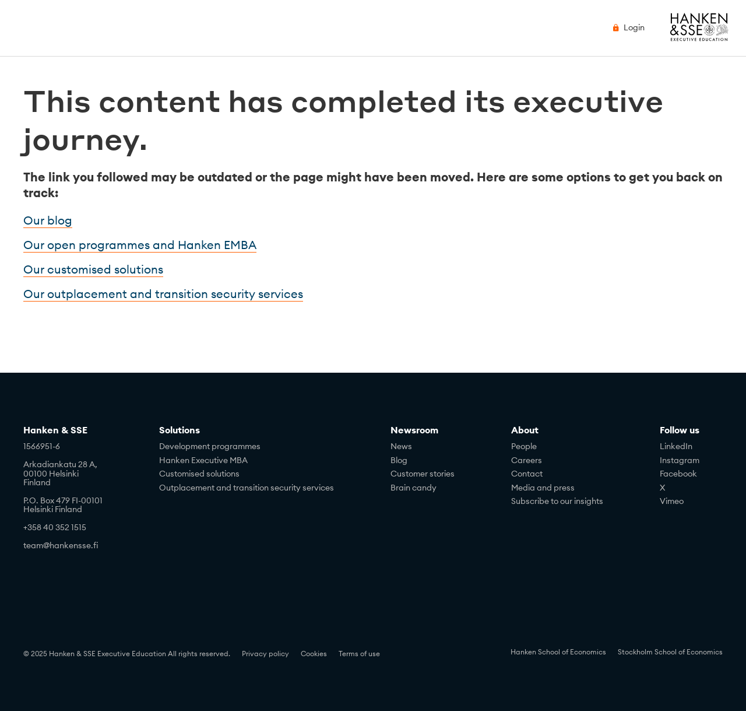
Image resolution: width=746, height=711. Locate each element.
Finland (37, 482)
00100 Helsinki (51, 473)
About (525, 430)
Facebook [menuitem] (678, 473)
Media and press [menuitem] (543, 487)
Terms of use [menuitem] (359, 653)
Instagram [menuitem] (679, 460)
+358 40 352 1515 (54, 527)
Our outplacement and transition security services (163, 293)
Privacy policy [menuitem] (265, 653)
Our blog (47, 220)
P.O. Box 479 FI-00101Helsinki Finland (63, 504)
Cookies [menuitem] (314, 653)
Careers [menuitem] (526, 460)
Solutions (179, 430)
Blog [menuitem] (398, 460)
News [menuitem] (401, 446)
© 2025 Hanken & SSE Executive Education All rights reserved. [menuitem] (126, 653)
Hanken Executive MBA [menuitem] (203, 460)
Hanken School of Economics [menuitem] (558, 652)
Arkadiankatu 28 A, (60, 464)
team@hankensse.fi (60, 545)
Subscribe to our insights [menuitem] (557, 501)
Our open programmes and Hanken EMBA (139, 244)
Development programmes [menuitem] (210, 446)
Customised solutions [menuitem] (199, 473)
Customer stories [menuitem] (422, 473)
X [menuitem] (662, 487)
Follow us (679, 430)
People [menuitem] (524, 446)
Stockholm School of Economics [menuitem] (670, 652)
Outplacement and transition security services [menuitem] (246, 487)
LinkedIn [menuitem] (676, 446)
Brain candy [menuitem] (413, 487)
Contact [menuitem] (527, 473)
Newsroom (414, 430)
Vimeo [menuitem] (672, 501)
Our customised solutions (93, 269)
